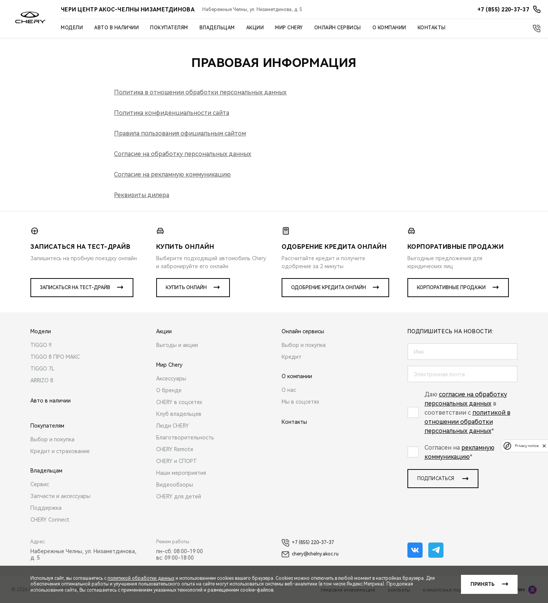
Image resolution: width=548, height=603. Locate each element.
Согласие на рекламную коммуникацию (172, 174)
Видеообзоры (174, 485)
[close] (544, 446)
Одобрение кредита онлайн (328, 287)
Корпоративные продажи (451, 287)
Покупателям (169, 27)
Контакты (432, 27)
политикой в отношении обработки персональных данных (467, 421)
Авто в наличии (116, 27)
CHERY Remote (174, 449)
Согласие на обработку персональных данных (182, 154)
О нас (289, 390)
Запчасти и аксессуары (60, 496)
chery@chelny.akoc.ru (310, 554)
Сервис (39, 484)
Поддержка (46, 508)
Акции (255, 27)
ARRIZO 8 (41, 380)
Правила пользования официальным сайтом (180, 133)
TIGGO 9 (41, 345)
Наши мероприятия (181, 473)
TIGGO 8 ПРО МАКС (55, 357)
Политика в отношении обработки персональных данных (200, 92)
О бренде (169, 390)
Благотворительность (185, 437)
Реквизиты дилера (141, 195)
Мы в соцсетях (300, 402)
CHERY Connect (50, 520)
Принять (482, 584)
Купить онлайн (186, 287)
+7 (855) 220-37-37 (308, 543)
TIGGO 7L (42, 369)
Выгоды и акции (177, 345)
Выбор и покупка (52, 439)
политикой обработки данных (141, 578)
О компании (389, 27)
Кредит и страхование (60, 451)
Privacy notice (526, 446)
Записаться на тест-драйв (75, 287)
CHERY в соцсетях (179, 402)
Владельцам (217, 27)
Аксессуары (171, 378)
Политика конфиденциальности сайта (171, 112)
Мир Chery (289, 27)
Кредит (291, 357)
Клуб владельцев (178, 414)
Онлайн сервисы (337, 27)
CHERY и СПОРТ (176, 461)
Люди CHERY (172, 426)
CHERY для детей (178, 496)
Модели (72, 27)
